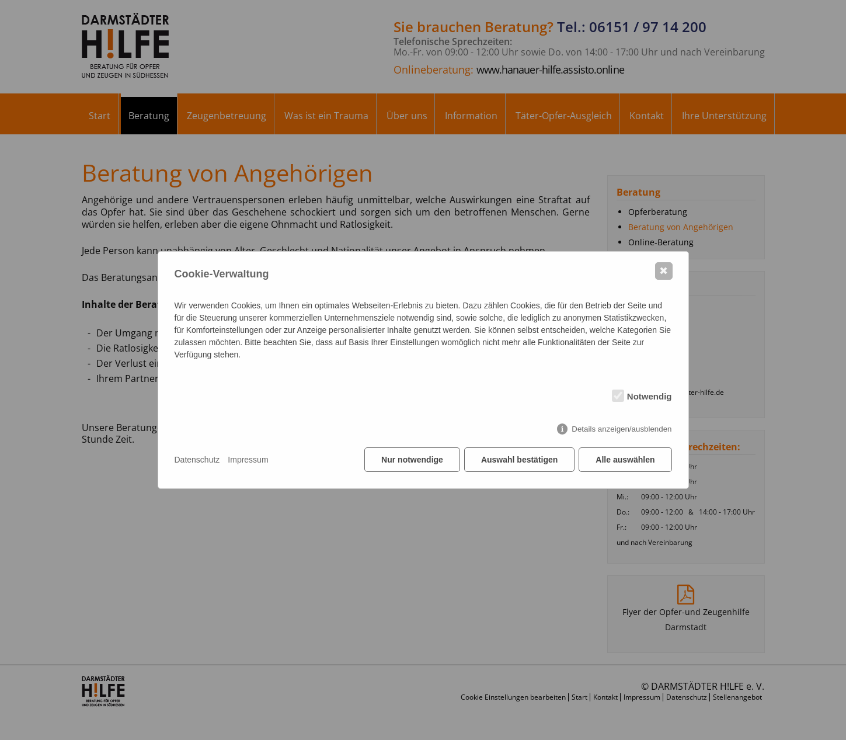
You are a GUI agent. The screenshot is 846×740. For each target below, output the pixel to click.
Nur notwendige (412, 459)
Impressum (248, 459)
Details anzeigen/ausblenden (621, 429)
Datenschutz (197, 459)
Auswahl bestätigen (519, 459)
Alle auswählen (625, 459)
